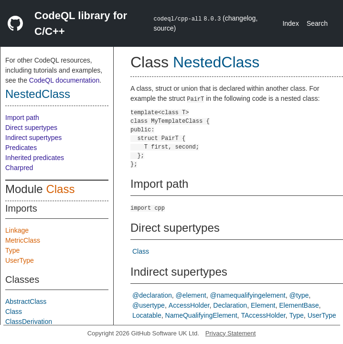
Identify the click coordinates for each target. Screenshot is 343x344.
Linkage (17, 230)
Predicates (21, 147)
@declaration (152, 295)
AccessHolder (189, 305)
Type (12, 250)
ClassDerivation (28, 321)
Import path (22, 117)
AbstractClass (25, 301)
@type (299, 295)
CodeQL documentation (64, 80)
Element (263, 305)
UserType (19, 260)
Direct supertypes (31, 127)
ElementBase (299, 305)
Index (290, 23)
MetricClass (22, 240)
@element (191, 295)
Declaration (230, 305)
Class (60, 189)
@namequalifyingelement (248, 295)
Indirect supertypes (33, 137)
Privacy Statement (230, 333)
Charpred (19, 168)
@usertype (148, 305)
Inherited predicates (34, 157)
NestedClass (37, 93)
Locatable (146, 315)
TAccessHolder (263, 315)
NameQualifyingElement (201, 315)
